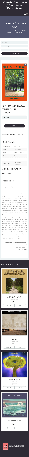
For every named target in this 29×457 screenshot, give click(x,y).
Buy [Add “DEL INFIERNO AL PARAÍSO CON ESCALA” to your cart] (21, 347)
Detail (9, 305)
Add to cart (14, 126)
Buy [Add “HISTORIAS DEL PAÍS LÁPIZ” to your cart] (21, 427)
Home (3, 31)
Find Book (14, 53)
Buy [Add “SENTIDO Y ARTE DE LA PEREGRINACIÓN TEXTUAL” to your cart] (21, 305)
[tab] (8, 181)
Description (8, 181)
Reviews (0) (8, 187)
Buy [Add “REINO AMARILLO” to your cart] (21, 387)
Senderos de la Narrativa (13, 31)
